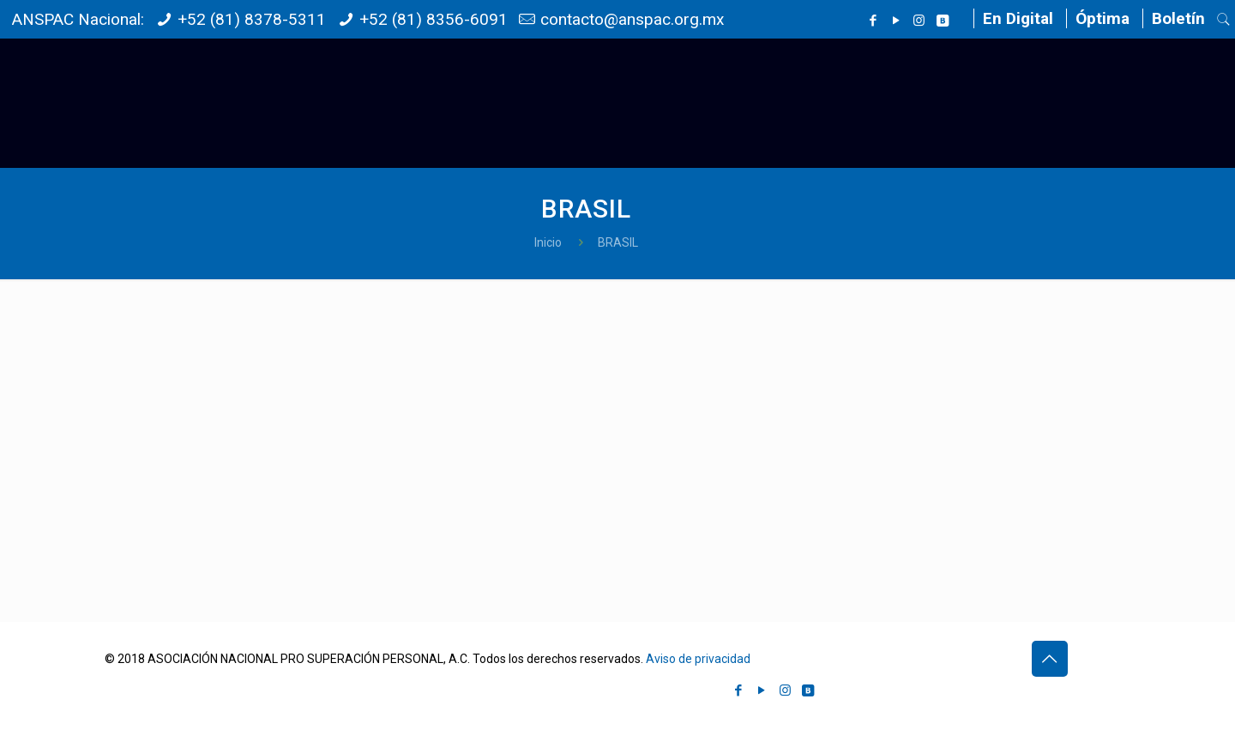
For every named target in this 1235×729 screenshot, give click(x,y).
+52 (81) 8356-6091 (433, 19)
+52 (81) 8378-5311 (252, 19)
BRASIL (618, 242)
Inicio (548, 242)
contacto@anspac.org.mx (632, 19)
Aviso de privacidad (698, 659)
